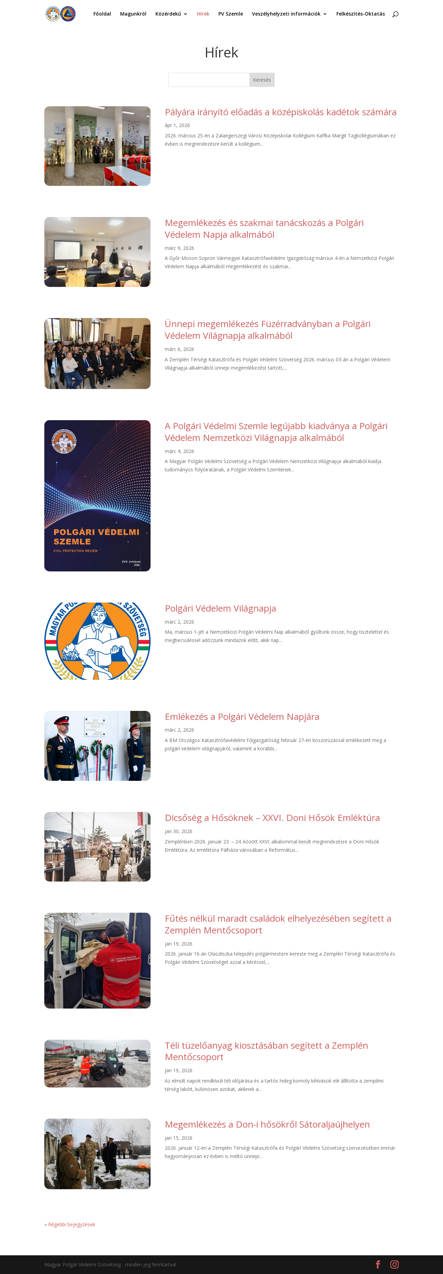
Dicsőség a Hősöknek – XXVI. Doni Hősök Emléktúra (272, 817)
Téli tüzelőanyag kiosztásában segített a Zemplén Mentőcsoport (266, 1051)
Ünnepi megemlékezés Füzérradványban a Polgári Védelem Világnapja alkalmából (268, 329)
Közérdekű (168, 14)
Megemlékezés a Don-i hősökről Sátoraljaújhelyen (267, 1124)
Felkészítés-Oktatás (360, 14)
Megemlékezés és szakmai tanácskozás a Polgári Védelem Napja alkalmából (264, 228)
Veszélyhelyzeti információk (286, 14)
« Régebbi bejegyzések (69, 1224)
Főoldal (102, 14)
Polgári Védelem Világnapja (220, 608)
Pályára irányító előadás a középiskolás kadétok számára (281, 112)
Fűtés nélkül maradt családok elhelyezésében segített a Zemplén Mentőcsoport (278, 924)
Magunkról (133, 14)
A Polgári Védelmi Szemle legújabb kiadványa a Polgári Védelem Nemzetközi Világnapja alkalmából (276, 431)
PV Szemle (230, 14)
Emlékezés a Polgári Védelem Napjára (242, 716)
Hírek (203, 14)
